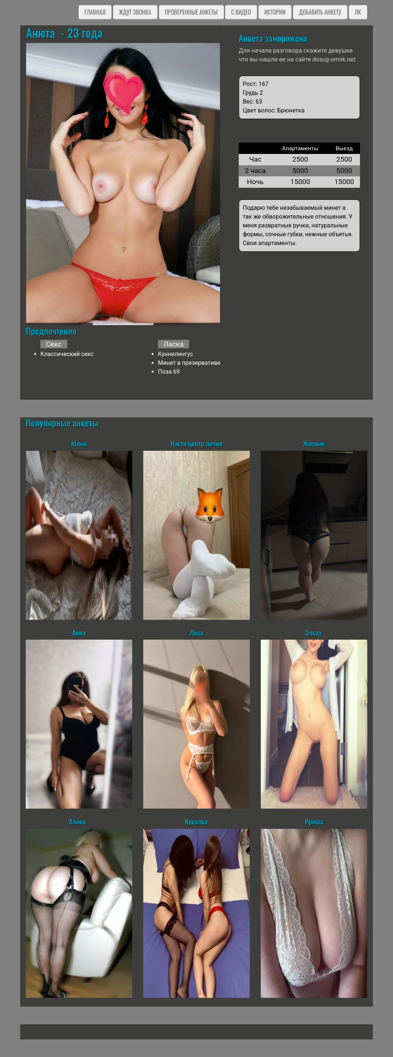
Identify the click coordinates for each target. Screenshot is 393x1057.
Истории (274, 12)
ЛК (358, 12)
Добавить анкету (320, 12)
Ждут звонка (135, 12)
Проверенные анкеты (191, 12)
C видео (241, 12)
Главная (94, 12)
